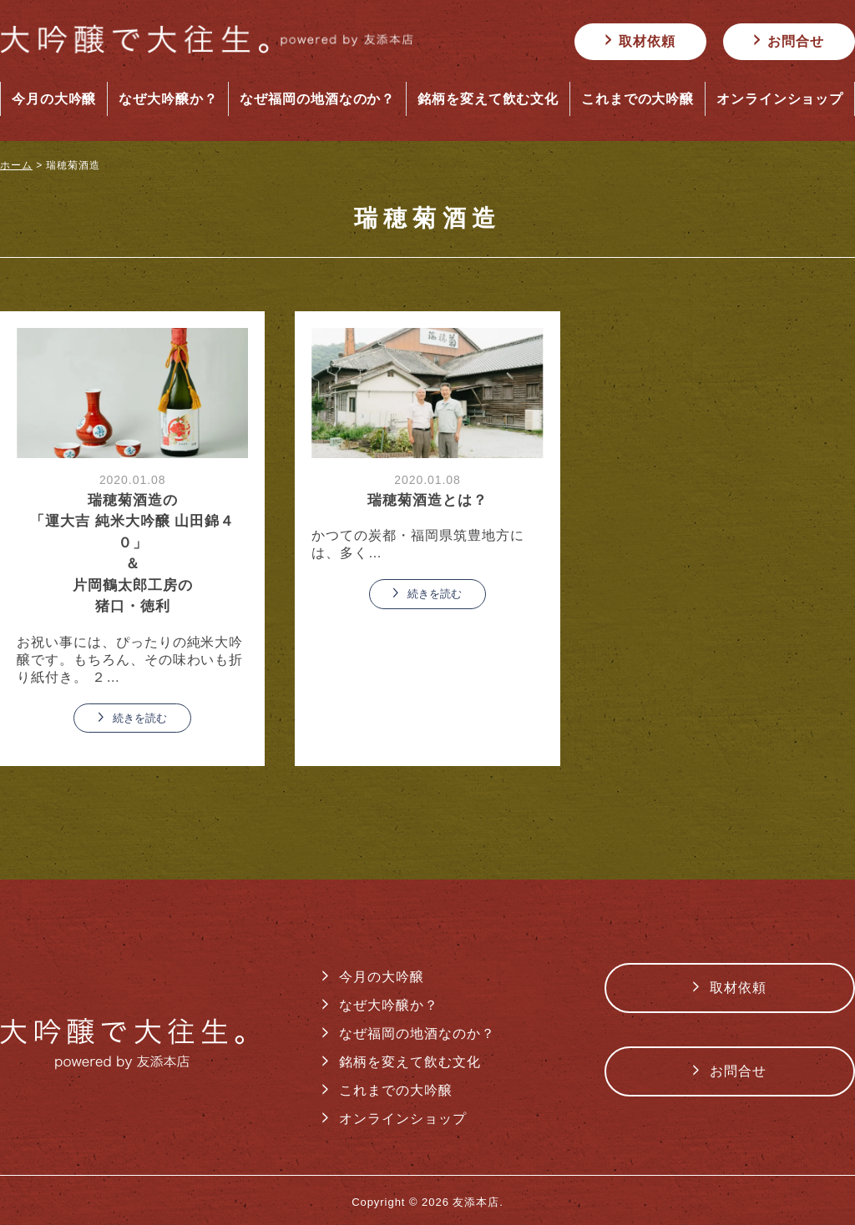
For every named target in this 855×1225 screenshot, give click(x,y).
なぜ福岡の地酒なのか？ (417, 1033)
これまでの (638, 99)
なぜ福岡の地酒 (318, 99)
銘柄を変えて (488, 99)
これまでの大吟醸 (396, 1090)
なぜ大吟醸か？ (388, 1005)
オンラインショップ (403, 1119)
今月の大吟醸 (381, 977)
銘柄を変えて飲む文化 (410, 1062)
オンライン (780, 99)
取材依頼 (647, 41)
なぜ (168, 99)
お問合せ (795, 41)
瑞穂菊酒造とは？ (427, 500)
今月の (54, 99)
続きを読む (140, 718)
